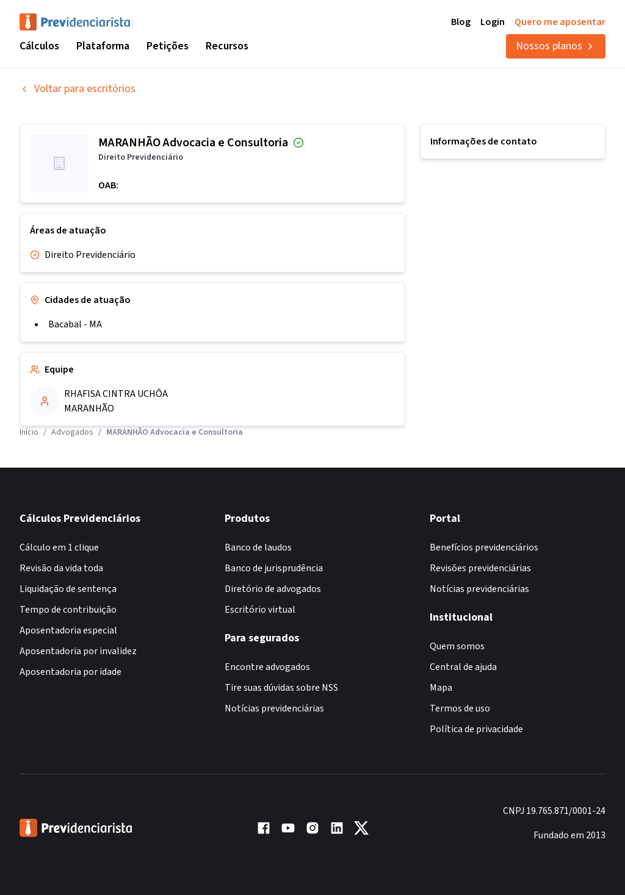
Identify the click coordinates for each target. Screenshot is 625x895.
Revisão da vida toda (61, 568)
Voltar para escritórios (77, 88)
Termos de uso (460, 708)
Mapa (441, 687)
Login (492, 22)
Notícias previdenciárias (274, 708)
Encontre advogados (267, 666)
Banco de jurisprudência (274, 568)
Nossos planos (556, 46)
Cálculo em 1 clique (59, 547)
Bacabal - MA (75, 324)
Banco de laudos (258, 547)
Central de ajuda (463, 666)
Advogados (72, 432)
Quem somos (457, 646)
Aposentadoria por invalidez (78, 651)
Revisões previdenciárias (480, 568)
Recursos (227, 46)
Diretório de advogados (273, 588)
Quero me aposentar (560, 22)
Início (29, 432)
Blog (461, 22)
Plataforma (102, 46)
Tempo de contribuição (68, 609)
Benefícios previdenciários (484, 547)
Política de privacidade (476, 729)
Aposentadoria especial (68, 630)
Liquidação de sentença (68, 588)
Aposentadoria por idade (70, 671)
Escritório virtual (260, 609)
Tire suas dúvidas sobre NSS (281, 687)
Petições (167, 46)
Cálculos (39, 46)
